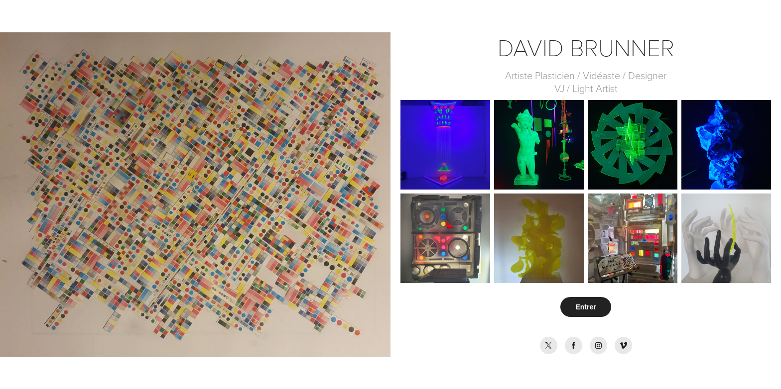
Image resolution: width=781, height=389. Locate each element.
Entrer (585, 307)
